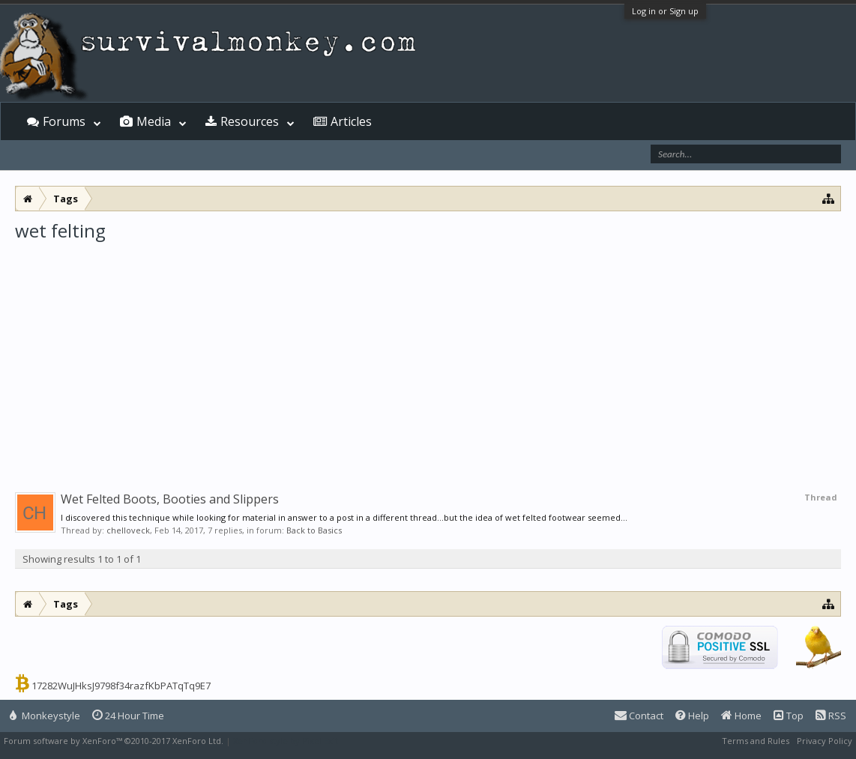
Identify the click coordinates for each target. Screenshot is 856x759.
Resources (249, 121)
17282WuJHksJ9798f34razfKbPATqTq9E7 (121, 685)
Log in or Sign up (665, 10)
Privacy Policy (824, 740)
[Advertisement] (428, 355)
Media (153, 121)
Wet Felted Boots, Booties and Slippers (170, 499)
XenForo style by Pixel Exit (285, 740)
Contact (639, 715)
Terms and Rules (755, 740)
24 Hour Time (128, 715)
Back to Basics (314, 530)
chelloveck (128, 530)
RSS (831, 715)
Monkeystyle (45, 715)
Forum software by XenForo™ (113, 740)
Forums (64, 121)
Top (789, 715)
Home (741, 715)
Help (692, 715)
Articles (351, 121)
